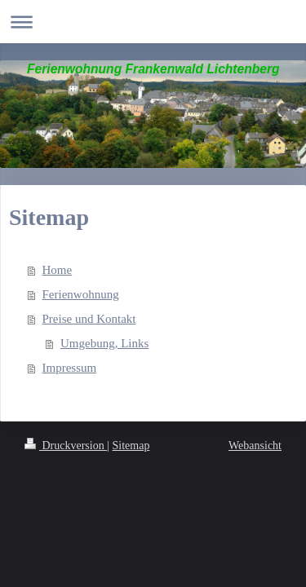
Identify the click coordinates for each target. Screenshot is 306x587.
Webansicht (255, 445)
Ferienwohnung (80, 294)
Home (57, 269)
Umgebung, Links (104, 343)
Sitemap (131, 445)
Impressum (69, 367)
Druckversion (65, 445)
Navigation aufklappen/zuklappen (153, 21)
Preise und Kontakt (89, 318)
